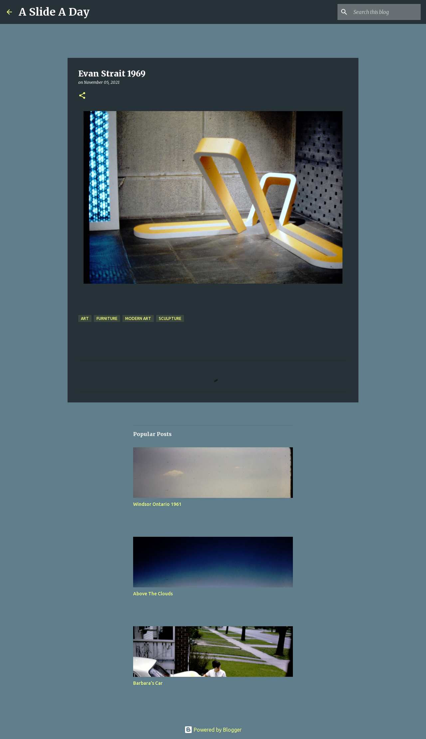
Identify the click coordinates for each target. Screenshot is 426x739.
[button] (82, 95)
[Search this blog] (386, 12)
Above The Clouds (153, 593)
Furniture (107, 318)
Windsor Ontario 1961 (157, 504)
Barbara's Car (148, 683)
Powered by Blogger (213, 730)
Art (85, 318)
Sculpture (170, 318)
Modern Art (138, 318)
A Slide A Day (54, 12)
